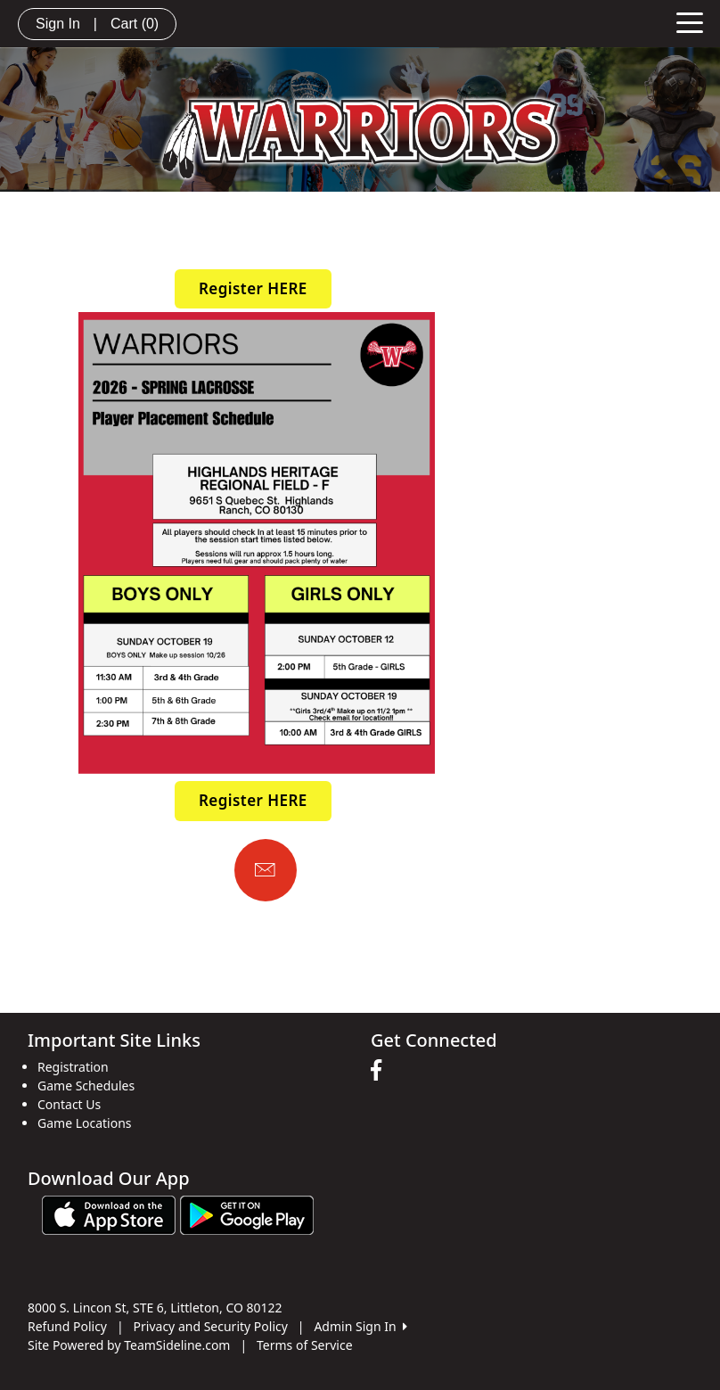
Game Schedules (86, 1085)
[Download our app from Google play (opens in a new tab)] (247, 1213)
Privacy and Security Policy (211, 1326)
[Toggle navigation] (690, 21)
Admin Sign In (360, 1326)
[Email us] (265, 870)
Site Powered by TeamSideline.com (129, 1345)
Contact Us (69, 1104)
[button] (253, 289)
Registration (73, 1066)
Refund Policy (67, 1326)
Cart (134, 23)
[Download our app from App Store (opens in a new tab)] (109, 1213)
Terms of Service (305, 1345)
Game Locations (84, 1122)
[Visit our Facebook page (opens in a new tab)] (380, 1070)
